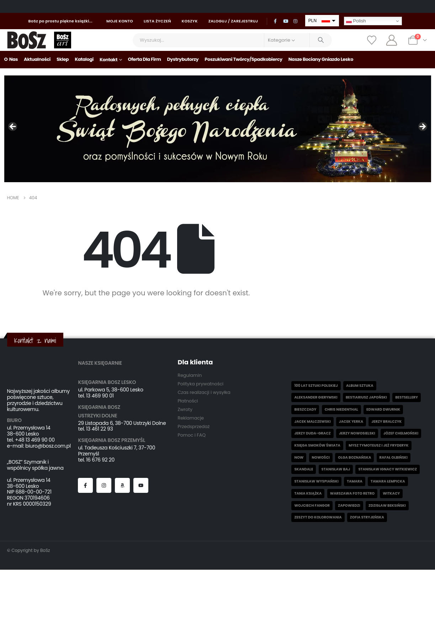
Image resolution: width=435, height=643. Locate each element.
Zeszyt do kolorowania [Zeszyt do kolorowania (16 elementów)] (317, 517)
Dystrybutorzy (182, 59)
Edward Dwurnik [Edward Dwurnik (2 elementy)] (383, 409)
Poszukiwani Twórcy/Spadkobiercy (243, 59)
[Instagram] (295, 21)
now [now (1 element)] (298, 457)
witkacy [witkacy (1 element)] (391, 493)
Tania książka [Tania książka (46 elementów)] (308, 493)
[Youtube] (285, 21)
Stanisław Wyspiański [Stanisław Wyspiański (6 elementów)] (316, 481)
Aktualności (37, 59)
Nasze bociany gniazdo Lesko (320, 59)
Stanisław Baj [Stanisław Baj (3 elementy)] (336, 469)
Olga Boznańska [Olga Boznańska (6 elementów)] (354, 457)
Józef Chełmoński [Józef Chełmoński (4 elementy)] (400, 433)
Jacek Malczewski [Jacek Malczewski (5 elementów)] (312, 421)
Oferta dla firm (144, 59)
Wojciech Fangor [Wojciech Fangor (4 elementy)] (312, 505)
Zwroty (184, 409)
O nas (11, 59)
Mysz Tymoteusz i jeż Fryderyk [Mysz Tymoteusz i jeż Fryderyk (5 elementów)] (378, 445)
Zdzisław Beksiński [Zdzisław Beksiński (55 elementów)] (387, 505)
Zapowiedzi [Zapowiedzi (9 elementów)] (349, 505)
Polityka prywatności (200, 384)
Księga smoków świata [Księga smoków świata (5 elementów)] (317, 445)
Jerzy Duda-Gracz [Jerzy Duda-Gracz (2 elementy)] (312, 433)
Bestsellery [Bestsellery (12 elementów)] (406, 397)
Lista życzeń (157, 21)
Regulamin (189, 375)
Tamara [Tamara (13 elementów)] (354, 481)
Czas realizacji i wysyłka (203, 392)
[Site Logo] (27, 40)
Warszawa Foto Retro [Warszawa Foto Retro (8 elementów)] (352, 493)
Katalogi (84, 59)
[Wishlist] (371, 40)
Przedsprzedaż (193, 426)
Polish (356, 21)
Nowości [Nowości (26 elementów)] (321, 457)
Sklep (63, 59)
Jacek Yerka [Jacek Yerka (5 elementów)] (351, 421)
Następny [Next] (422, 127)
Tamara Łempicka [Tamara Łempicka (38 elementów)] (388, 481)
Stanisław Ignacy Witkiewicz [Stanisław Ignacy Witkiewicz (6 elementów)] (387, 469)
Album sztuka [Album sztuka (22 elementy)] (359, 385)
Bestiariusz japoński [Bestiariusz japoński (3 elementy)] (366, 397)
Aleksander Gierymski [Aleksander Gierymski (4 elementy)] (315, 397)
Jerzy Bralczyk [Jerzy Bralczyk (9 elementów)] (386, 421)
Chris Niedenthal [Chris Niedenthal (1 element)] (341, 409)
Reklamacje (190, 418)
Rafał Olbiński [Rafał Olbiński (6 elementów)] (394, 457)
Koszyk (190, 21)
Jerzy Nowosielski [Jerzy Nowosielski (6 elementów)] (357, 433)
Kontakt (108, 59)
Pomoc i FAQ (191, 435)
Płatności (187, 401)
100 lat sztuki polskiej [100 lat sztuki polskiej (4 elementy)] (316, 385)
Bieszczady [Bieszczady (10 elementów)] (305, 409)
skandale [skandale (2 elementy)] (303, 469)
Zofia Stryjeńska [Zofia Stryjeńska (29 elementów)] (367, 517)
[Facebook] (275, 21)
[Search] (321, 40)
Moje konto (119, 21)
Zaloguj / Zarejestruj (233, 21)
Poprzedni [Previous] (13, 127)
